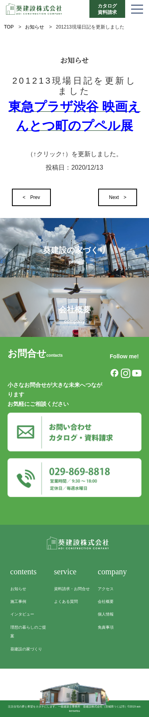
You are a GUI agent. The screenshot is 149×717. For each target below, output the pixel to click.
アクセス (106, 589)
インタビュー (22, 614)
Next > (117, 197)
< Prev (31, 197)
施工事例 (18, 601)
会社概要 (106, 601)
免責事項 (106, 627)
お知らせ (34, 27)
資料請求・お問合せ (72, 589)
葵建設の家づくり (26, 649)
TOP (9, 27)
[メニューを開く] (137, 9)
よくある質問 (66, 601)
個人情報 (106, 614)
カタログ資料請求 (107, 9)
